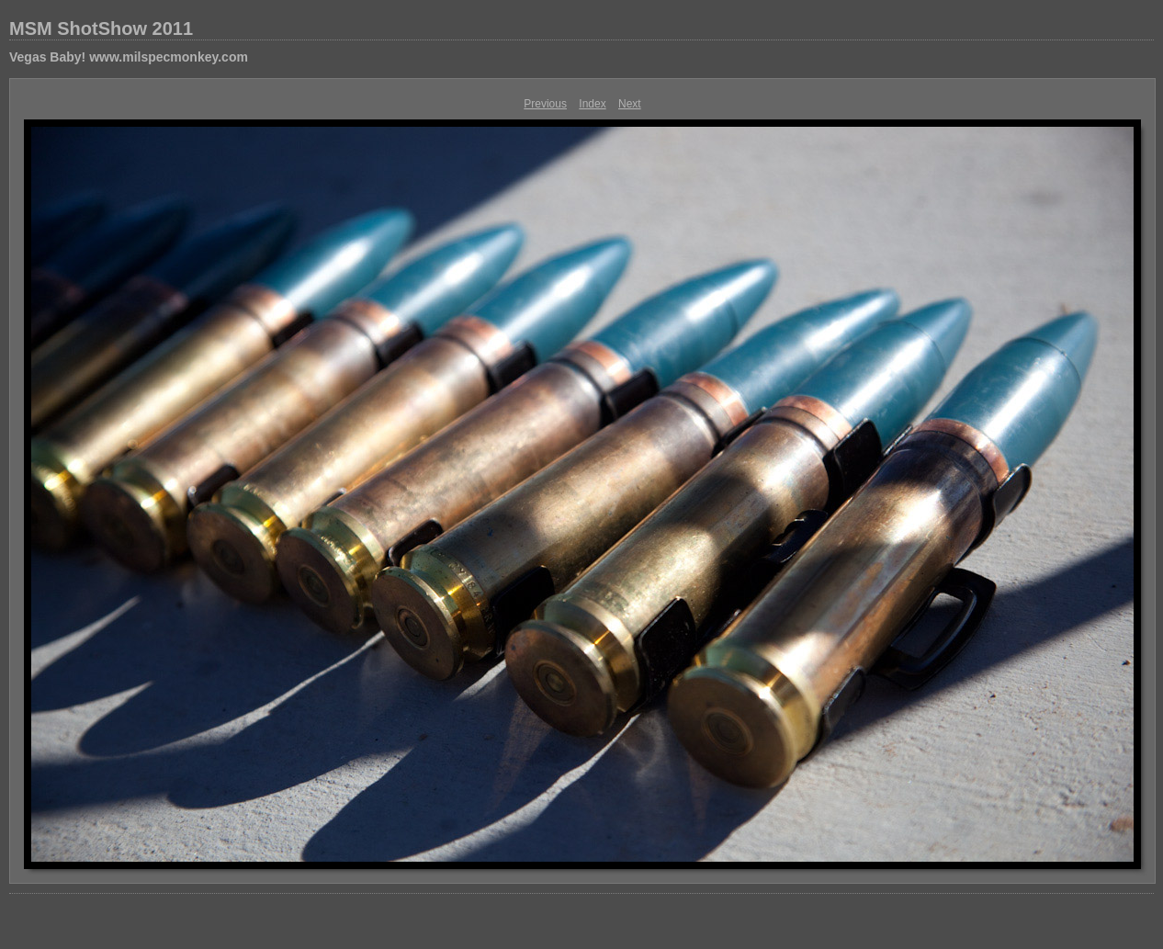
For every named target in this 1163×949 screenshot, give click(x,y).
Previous (545, 103)
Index (592, 103)
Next (629, 103)
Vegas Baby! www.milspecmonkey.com (128, 57)
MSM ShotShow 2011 (101, 28)
